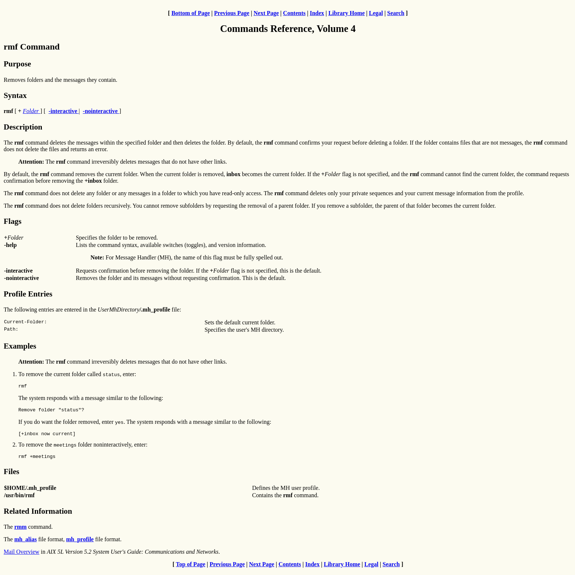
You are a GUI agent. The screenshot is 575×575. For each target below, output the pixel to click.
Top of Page (190, 568)
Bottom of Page (190, 13)
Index (317, 13)
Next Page (266, 13)
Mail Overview (21, 556)
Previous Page (231, 13)
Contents (294, 13)
